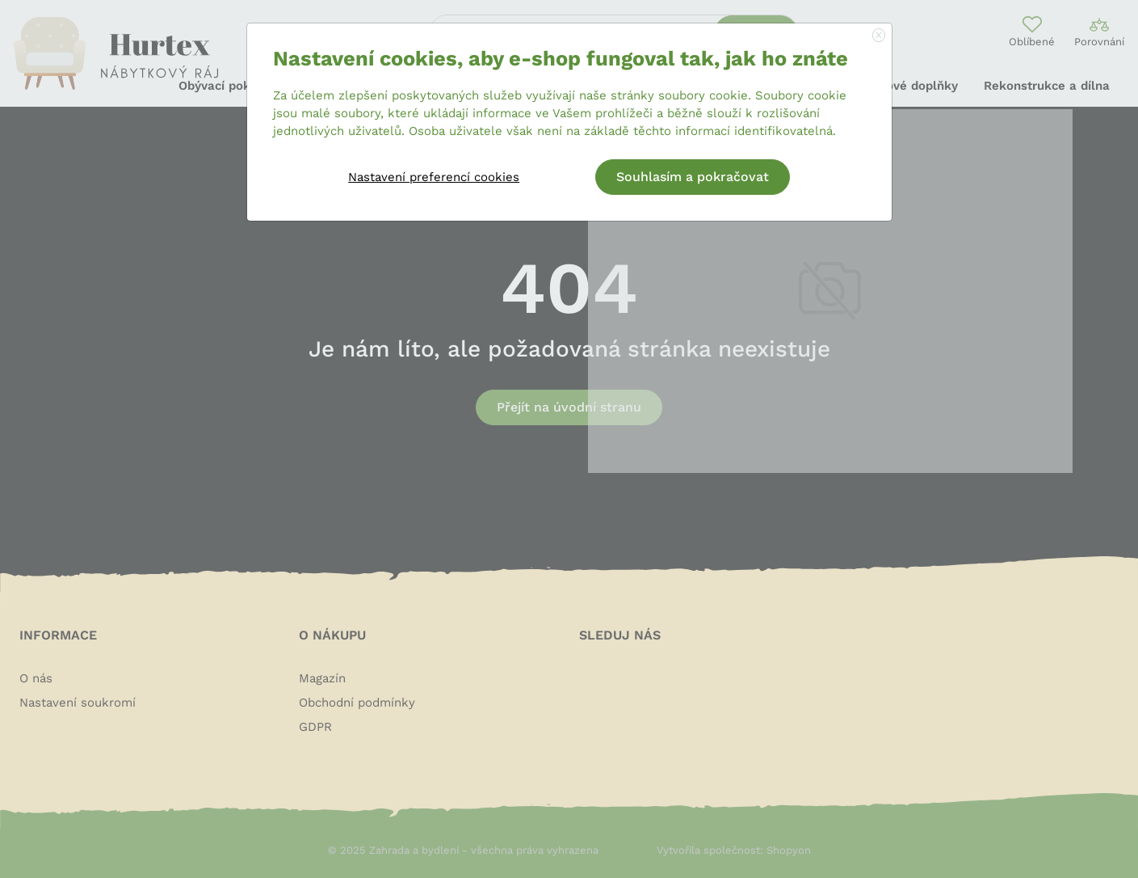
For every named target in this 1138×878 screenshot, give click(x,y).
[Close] (878, 36)
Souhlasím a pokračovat (692, 176)
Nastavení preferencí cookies (433, 177)
